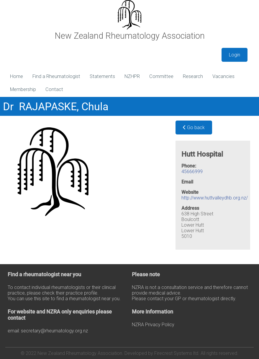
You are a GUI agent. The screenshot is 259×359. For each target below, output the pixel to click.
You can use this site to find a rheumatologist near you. (64, 298)
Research (193, 76)
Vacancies (223, 76)
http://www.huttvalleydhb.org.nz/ (214, 198)
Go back (194, 127)
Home (16, 76)
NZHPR (132, 76)
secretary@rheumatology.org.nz (54, 331)
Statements (102, 76)
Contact (54, 89)
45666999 (192, 171)
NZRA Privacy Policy (153, 324)
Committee (161, 76)
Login (234, 55)
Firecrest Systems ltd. (176, 353)
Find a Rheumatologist (56, 76)
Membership (23, 89)
